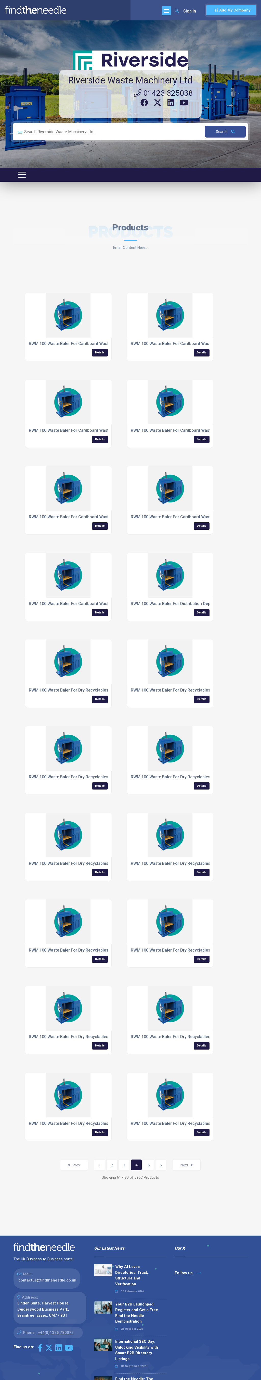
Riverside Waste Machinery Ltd (130, 80)
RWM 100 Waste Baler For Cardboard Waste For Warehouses (86, 603)
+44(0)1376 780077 (56, 1332)
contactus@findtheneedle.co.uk (47, 1280)
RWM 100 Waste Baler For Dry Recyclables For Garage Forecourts (192, 863)
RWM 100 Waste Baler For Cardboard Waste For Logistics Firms (89, 343)
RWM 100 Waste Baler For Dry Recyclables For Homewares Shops (90, 1036)
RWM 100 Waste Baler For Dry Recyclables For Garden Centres (87, 950)
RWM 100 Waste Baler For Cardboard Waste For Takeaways (84, 516)
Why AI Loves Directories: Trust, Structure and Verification (131, 1275)
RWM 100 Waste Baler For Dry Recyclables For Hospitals (184, 1036)
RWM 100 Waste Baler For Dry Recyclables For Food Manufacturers (92, 863)
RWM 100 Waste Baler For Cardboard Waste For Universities (187, 516)
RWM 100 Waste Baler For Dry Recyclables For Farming (80, 776)
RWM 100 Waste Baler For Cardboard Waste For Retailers (184, 343)
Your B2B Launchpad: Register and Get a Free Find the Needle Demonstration (136, 1313)
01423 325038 (163, 93)
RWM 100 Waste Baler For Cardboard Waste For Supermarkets (189, 430)
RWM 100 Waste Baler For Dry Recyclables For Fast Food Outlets (191, 776)
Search (225, 131)
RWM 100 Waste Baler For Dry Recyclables (68, 690)
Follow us (188, 1273)
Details (100, 352)
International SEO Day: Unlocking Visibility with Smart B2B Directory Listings (136, 1350)
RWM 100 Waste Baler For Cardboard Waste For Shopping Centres (91, 430)
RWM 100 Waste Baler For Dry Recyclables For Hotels (79, 1123)
